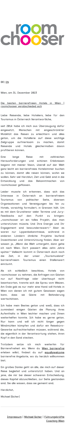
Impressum (14, 416)
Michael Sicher (33, 416)
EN (7, 82)
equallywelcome (54, 352)
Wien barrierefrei (53, 348)
